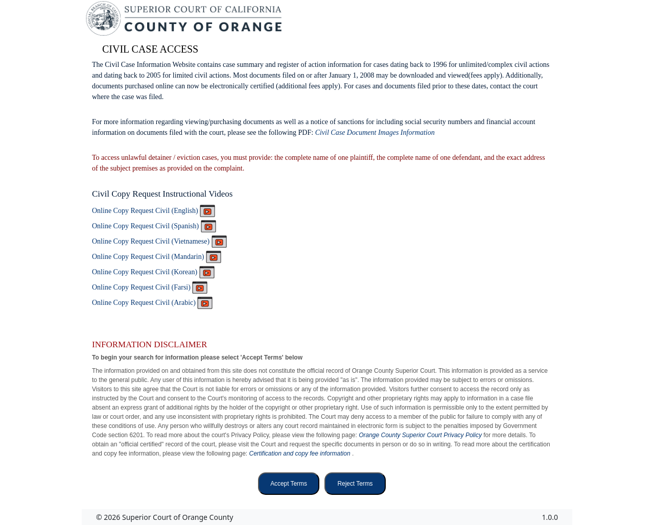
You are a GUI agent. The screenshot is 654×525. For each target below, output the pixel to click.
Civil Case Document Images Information (375, 132)
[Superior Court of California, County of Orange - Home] (185, 21)
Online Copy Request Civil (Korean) (153, 272)
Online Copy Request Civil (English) (153, 210)
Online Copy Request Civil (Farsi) (149, 287)
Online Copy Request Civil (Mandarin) (156, 256)
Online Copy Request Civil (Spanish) (154, 226)
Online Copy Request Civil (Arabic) (152, 302)
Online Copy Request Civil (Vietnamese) (159, 241)
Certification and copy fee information (300, 453)
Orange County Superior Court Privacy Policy (421, 435)
